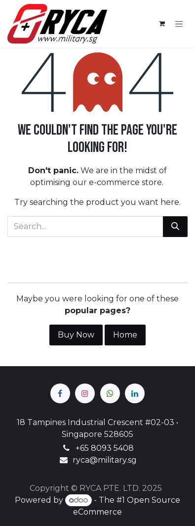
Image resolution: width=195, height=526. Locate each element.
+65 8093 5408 (105, 448)
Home (125, 334)
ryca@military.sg (105, 460)
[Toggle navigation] (179, 24)
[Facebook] (60, 393)
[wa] (110, 393)
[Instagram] (85, 393)
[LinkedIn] (135, 393)
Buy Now (76, 334)
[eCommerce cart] (162, 23)
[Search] (175, 226)
